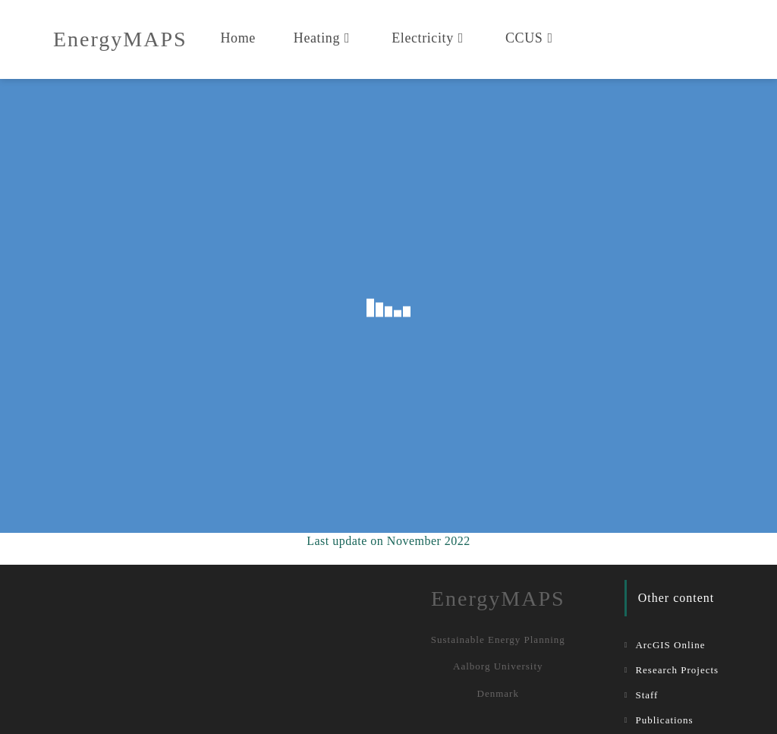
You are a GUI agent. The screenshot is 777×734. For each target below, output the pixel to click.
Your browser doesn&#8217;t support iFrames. (388, 306)
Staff (646, 695)
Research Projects (677, 670)
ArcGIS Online (670, 645)
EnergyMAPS (120, 39)
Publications (664, 720)
